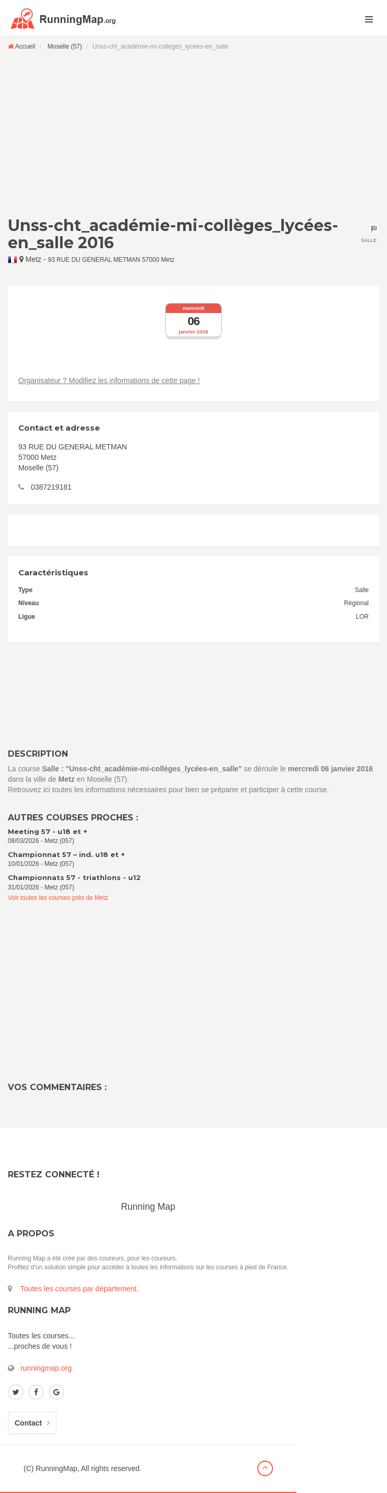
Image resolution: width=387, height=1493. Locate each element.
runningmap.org (46, 1368)
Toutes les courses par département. (79, 1288)
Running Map (148, 1206)
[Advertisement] (193, 133)
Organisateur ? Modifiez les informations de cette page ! (109, 380)
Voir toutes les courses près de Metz (58, 897)
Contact (32, 1423)
